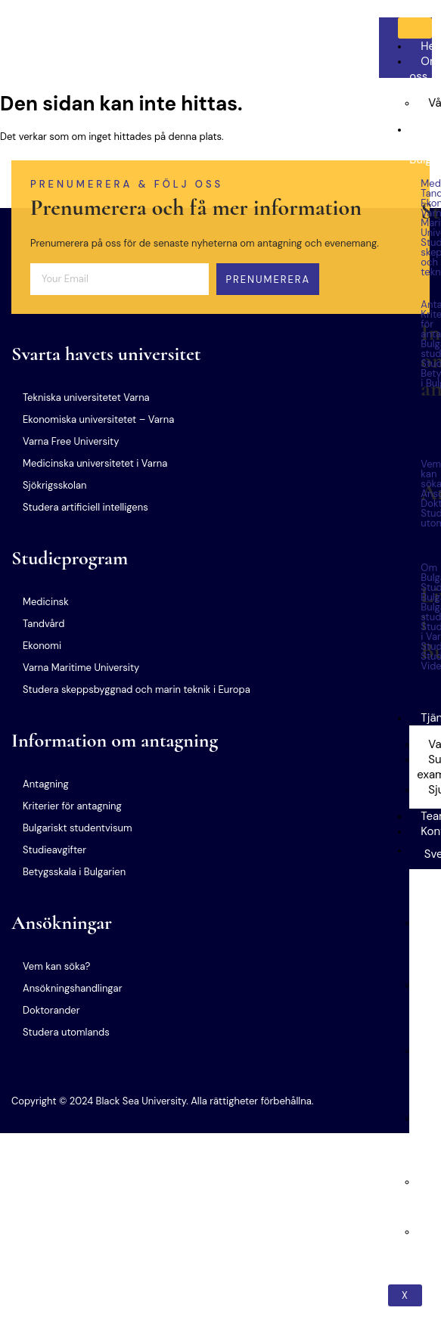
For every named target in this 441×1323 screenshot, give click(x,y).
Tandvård (43, 623)
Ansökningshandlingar (72, 988)
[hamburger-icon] (415, 28)
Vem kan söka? (56, 966)
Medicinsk (46, 601)
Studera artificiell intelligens (85, 507)
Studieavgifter (54, 849)
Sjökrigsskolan (54, 485)
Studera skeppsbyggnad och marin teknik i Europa (136, 689)
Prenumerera (267, 279)
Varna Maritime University (81, 667)
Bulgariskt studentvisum (77, 827)
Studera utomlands (66, 1032)
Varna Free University (71, 441)
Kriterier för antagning (72, 806)
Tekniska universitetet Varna (86, 397)
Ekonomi (42, 645)
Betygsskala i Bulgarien (74, 871)
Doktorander (51, 1010)
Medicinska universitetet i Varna (95, 463)
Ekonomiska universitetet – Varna (98, 419)
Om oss (424, 69)
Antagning (46, 784)
